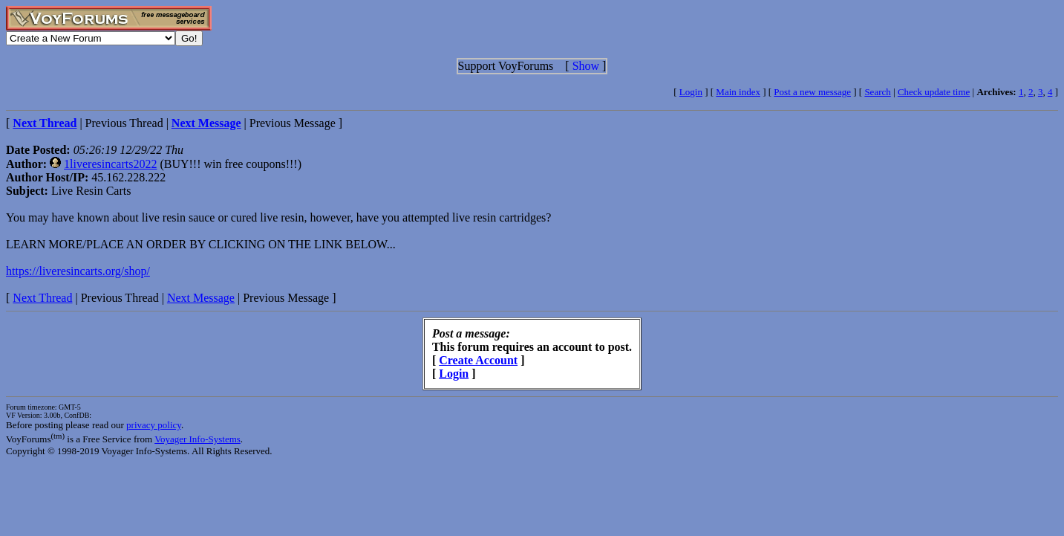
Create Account (478, 360)
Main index (738, 91)
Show (585, 65)
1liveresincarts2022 (110, 164)
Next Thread (42, 297)
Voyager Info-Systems (197, 439)
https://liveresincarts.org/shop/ (78, 271)
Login (690, 91)
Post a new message (812, 91)
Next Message (201, 297)
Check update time (934, 91)
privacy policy (153, 424)
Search (877, 91)
